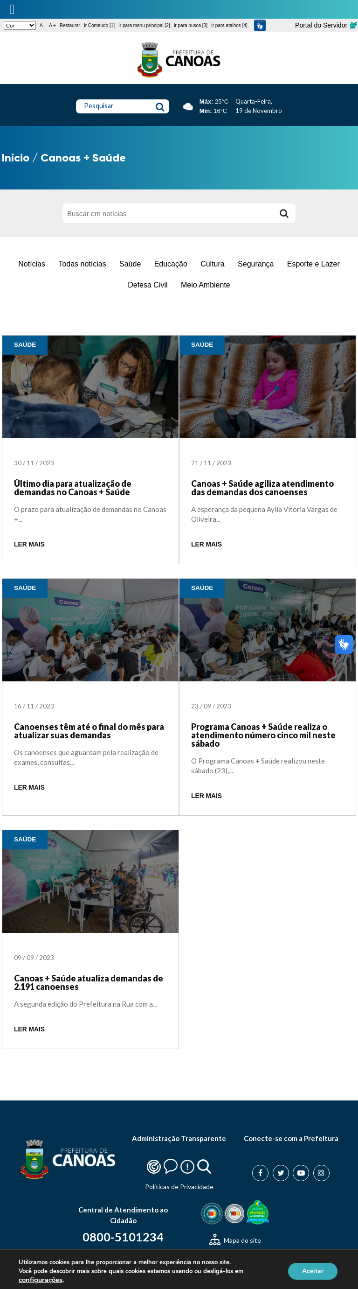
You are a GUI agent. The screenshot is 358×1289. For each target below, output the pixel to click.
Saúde (130, 264)
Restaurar (70, 25)
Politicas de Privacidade (179, 1187)
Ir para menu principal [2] (144, 25)
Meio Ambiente (205, 285)
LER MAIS (29, 544)
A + (52, 25)
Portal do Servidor (325, 25)
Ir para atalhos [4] (229, 25)
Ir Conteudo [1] (99, 25)
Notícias (31, 264)
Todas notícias (82, 264)
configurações (40, 1279)
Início (15, 157)
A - (42, 25)
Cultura (212, 264)
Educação (170, 264)
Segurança (256, 264)
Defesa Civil (147, 285)
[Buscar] (284, 213)
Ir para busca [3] (190, 25)
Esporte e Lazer (313, 264)
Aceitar (313, 1271)
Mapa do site (235, 1240)
